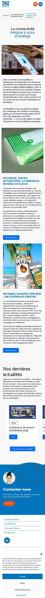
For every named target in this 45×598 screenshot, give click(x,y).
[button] (41, 554)
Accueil (6, 15)
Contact (35, 3)
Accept (22, 576)
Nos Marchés (9, 533)
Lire (13, 437)
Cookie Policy (21, 595)
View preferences (22, 590)
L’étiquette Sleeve (11, 519)
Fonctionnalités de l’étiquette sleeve (17, 15)
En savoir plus (11, 237)
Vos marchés (11, 350)
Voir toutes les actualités (22, 449)
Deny (22, 583)
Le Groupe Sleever (12, 528)
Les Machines (10, 524)
